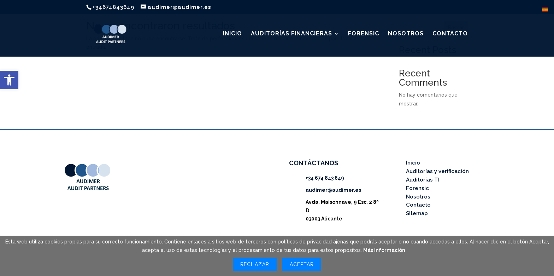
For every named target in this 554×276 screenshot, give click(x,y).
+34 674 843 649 (325, 178)
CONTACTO (450, 34)
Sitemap (417, 213)
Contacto (418, 205)
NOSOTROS (406, 34)
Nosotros (418, 197)
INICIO (232, 34)
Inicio (413, 163)
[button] (9, 80)
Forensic (417, 188)
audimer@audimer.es (333, 190)
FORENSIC (363, 34)
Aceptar (302, 264)
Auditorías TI (423, 180)
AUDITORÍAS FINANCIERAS (291, 34)
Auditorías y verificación (437, 171)
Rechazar (254, 264)
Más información (384, 250)
